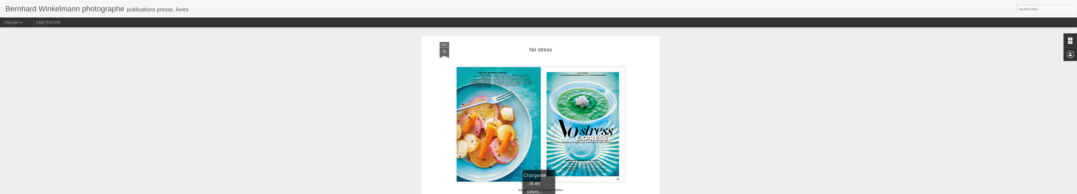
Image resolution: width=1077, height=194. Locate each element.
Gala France (548, 32)
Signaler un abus (576, 191)
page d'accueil (48, 22)
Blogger (558, 191)
